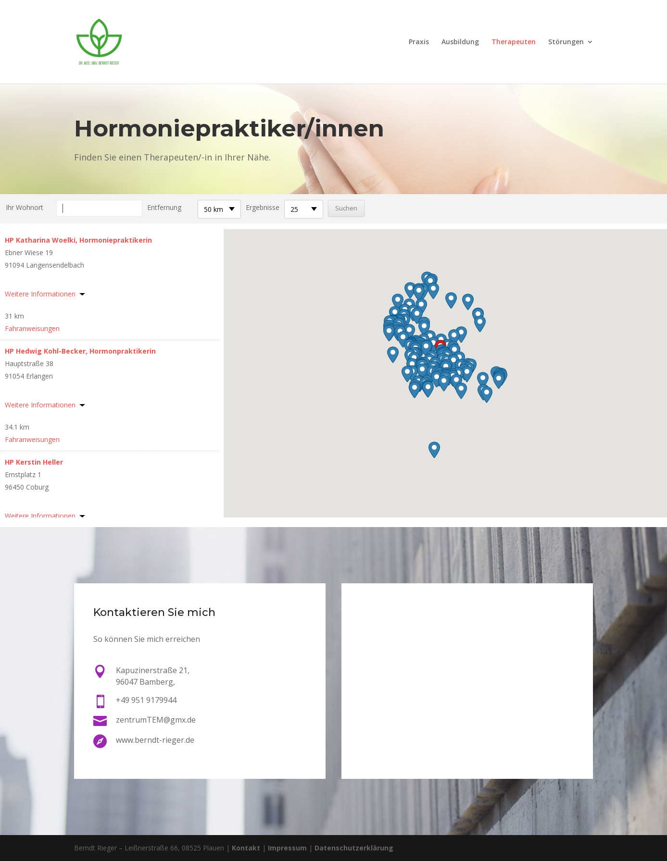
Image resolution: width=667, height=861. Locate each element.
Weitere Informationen (40, 293)
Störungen (566, 42)
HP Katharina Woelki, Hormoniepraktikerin (78, 240)
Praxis (419, 42)
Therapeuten (513, 42)
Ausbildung (460, 42)
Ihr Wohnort (24, 207)
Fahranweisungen (32, 328)
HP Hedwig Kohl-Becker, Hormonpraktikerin (80, 351)
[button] (433, 345)
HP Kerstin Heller (34, 462)
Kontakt (246, 847)
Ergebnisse (262, 207)
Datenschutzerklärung (354, 847)
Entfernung (164, 207)
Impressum (287, 847)
